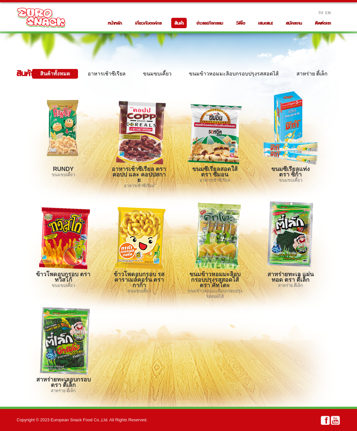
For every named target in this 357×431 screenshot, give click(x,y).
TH (320, 12)
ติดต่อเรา (323, 23)
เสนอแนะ (265, 23)
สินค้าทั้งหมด (55, 73)
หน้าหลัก (115, 23)
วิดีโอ (240, 23)
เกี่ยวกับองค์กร (148, 23)
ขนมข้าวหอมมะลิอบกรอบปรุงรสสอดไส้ (234, 73)
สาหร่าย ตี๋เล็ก (312, 73)
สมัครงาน (294, 23)
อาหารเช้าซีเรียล (107, 73)
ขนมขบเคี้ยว (157, 73)
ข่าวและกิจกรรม (209, 23)
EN (328, 12)
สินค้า (179, 23)
